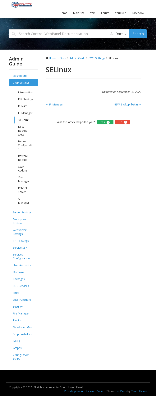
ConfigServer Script (21, 356)
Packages (19, 279)
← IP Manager (54, 104)
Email (16, 293)
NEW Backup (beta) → (127, 104)
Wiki (92, 13)
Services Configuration (21, 256)
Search (138, 33)
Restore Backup (23, 158)
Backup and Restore (20, 221)
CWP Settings (21, 82)
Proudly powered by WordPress (83, 391)
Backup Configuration (25, 145)
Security (18, 306)
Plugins (17, 320)
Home (63, 13)
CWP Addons (22, 168)
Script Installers (22, 334)
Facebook (138, 13)
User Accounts (22, 265)
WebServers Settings (20, 232)
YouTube (120, 13)
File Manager (21, 313)
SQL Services (21, 286)
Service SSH (20, 247)
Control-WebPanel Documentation (33, 4)
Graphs (17, 348)
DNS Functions (22, 299)
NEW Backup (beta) (22, 130)
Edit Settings (25, 99)
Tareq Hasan (139, 391)
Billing (16, 341)
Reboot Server (22, 190)
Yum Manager (23, 179)
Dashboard (20, 76)
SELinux (23, 120)
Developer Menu (23, 327)
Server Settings (22, 212)
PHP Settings (21, 240)
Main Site (79, 13)
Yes (105, 122)
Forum (105, 13)
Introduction (25, 92)
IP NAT (22, 106)
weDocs (122, 391)
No (122, 122)
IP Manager (25, 113)
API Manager (23, 200)
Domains (18, 272)
